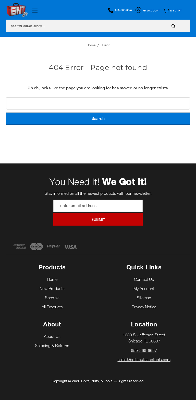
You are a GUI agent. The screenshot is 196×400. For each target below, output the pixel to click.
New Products (52, 288)
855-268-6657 (120, 10)
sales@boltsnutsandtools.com (144, 359)
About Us (52, 336)
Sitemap (144, 297)
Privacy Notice (144, 307)
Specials (52, 297)
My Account (148, 10)
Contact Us (144, 279)
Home (52, 279)
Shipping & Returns (52, 345)
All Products (52, 307)
